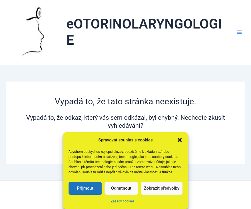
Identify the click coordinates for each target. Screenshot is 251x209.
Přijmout (85, 188)
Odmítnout (121, 188)
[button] (179, 140)
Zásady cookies (122, 201)
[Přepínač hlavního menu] (239, 32)
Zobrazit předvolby (162, 188)
